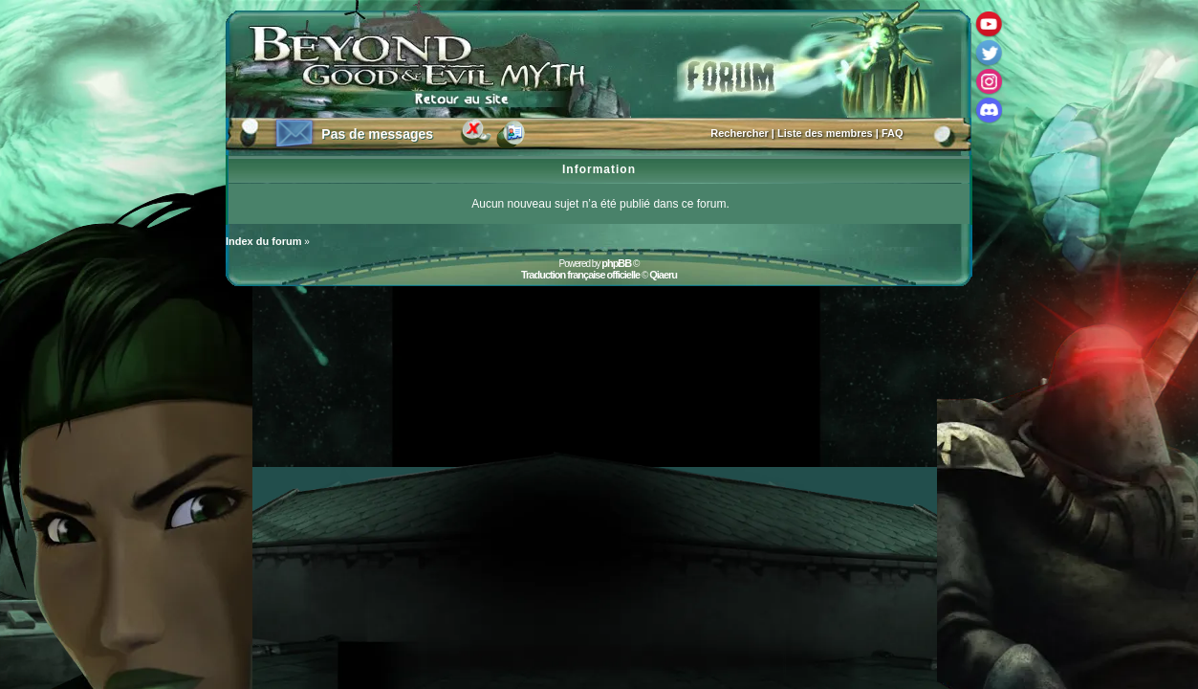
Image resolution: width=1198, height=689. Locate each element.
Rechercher (739, 133)
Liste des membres (825, 133)
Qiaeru (663, 274)
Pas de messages (377, 134)
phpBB (616, 263)
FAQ (893, 133)
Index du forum (263, 241)
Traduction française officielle (580, 274)
